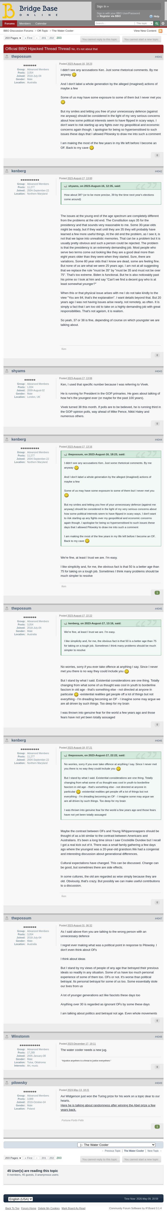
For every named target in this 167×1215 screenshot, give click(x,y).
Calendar (41, 23)
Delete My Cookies (49, 1208)
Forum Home (28, 1208)
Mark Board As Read (73, 1208)
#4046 (158, 740)
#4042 (158, 171)
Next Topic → (154, 1151)
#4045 (158, 608)
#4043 (158, 371)
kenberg (18, 171)
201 (44, 37)
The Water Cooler (62, 30)
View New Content (145, 30)
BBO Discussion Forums (18, 30)
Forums (10, 23)
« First (28, 37)
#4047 (158, 918)
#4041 (158, 56)
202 (51, 37)
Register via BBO (110, 16)
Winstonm (20, 1036)
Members (25, 23)
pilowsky (19, 1083)
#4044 (158, 439)
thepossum (21, 56)
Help (154, 16)
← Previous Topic (111, 1151)
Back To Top (12, 1208)
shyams (18, 371)
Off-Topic (42, 30)
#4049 (158, 1083)
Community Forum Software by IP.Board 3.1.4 (135, 1208)
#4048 (158, 1036)
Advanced (163, 23)
